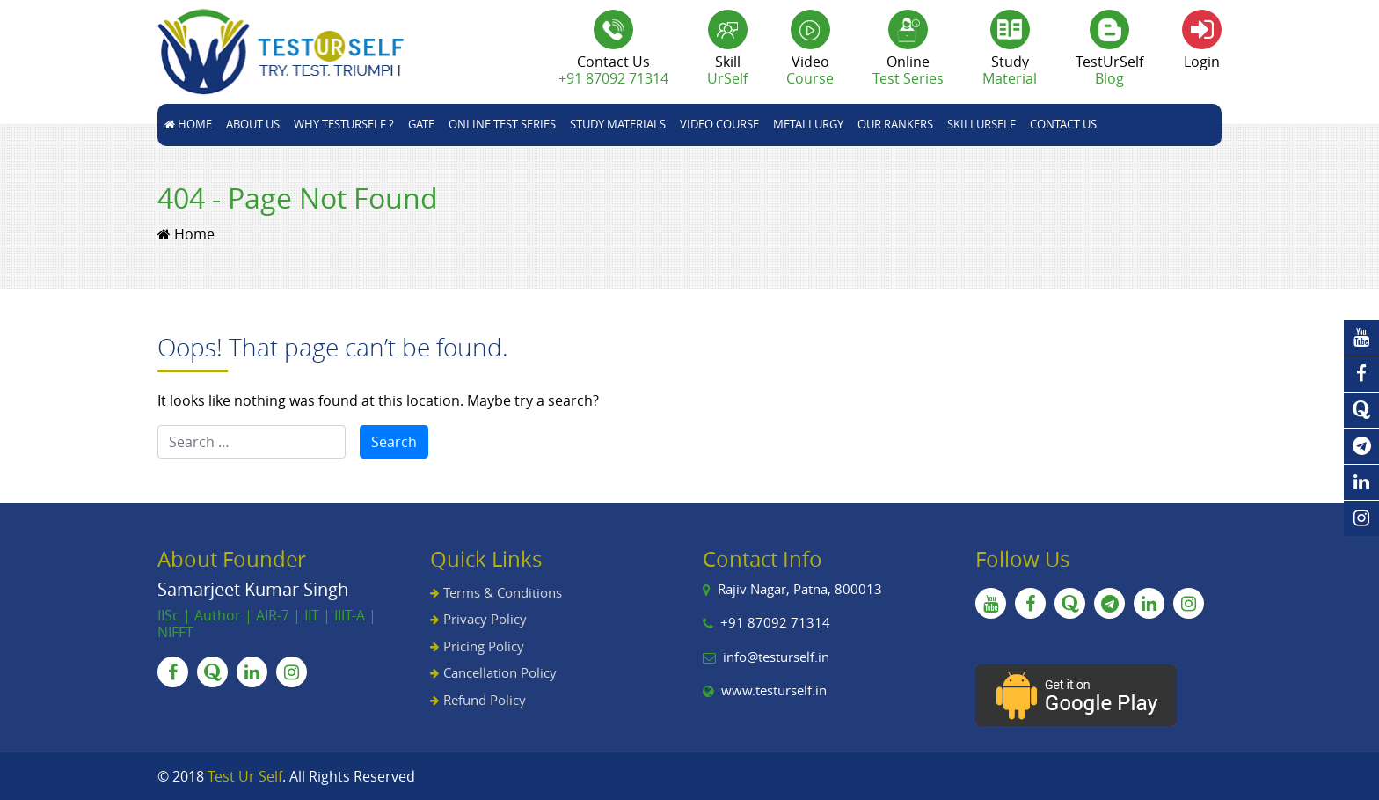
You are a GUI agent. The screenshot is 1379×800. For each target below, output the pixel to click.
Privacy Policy (485, 619)
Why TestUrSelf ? (344, 124)
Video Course (719, 124)
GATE (421, 124)
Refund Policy (484, 699)
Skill (727, 70)
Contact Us (1063, 124)
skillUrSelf (981, 124)
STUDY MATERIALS (618, 124)
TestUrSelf (1109, 70)
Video (810, 70)
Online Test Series (502, 124)
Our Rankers (895, 124)
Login (1202, 61)
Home (188, 124)
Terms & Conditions (502, 592)
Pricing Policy (483, 646)
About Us (253, 124)
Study (1009, 70)
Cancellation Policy (500, 672)
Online (908, 70)
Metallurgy (808, 124)
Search (394, 441)
